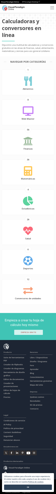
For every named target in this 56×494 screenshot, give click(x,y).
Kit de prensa (36, 405)
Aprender (34, 369)
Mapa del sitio (36, 385)
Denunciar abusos (12, 440)
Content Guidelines (12, 432)
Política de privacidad (13, 428)
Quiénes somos (37, 397)
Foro (32, 365)
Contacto (34, 409)
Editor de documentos (14, 379)
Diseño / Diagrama (38, 361)
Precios (7, 397)
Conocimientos (37, 377)
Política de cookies (35, 482)
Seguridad (8, 436)
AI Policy (7, 424)
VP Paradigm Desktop (31, 2)
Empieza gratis (29, 332)
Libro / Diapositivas (39, 357)
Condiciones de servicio (14, 420)
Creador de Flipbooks (13, 364)
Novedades (35, 401)
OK (28, 487)
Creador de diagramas (14, 368)
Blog (32, 373)
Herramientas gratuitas (41, 381)
